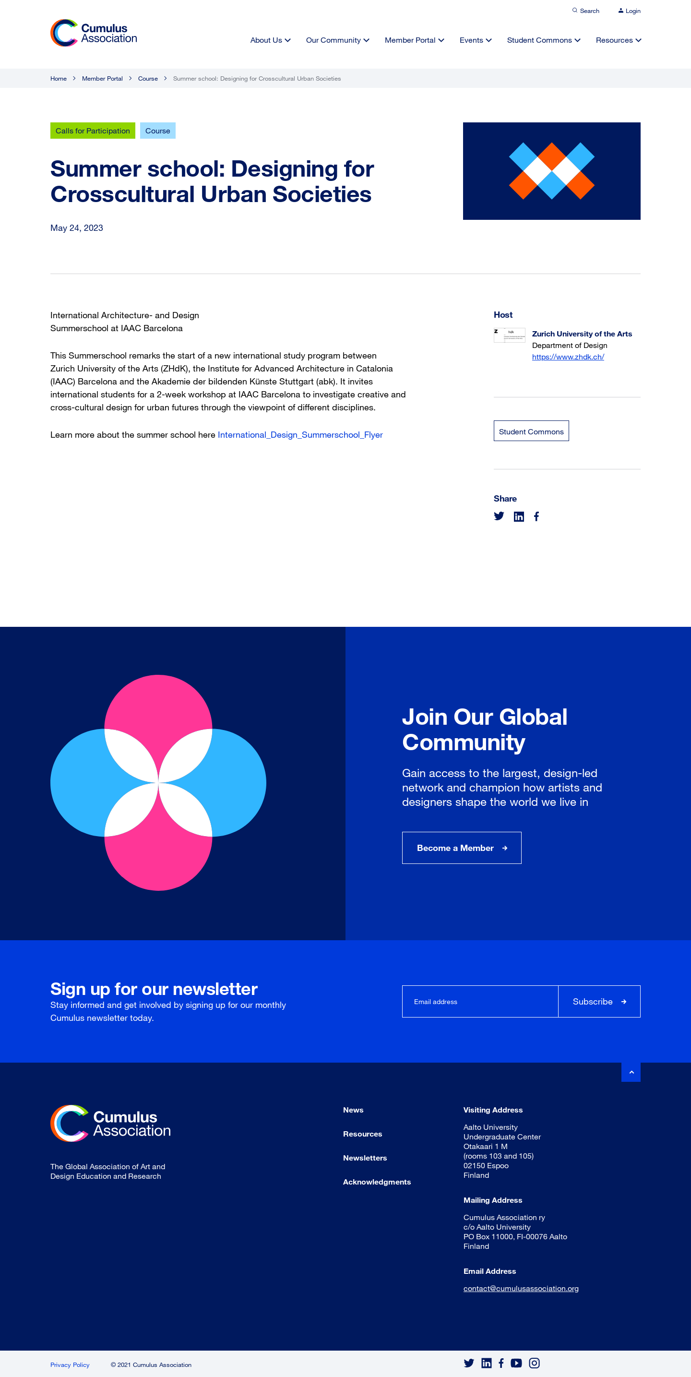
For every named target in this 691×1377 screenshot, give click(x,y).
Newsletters (365, 1157)
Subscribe (593, 1001)
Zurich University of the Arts (582, 333)
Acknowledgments (377, 1181)
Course (148, 78)
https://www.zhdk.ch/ (568, 356)
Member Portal (410, 39)
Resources (614, 39)
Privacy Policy (70, 1364)
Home (58, 78)
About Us (266, 39)
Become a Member (455, 847)
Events (471, 39)
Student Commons (539, 39)
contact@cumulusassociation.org (521, 1288)
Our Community (333, 39)
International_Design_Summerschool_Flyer (300, 434)
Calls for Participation (93, 130)
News (353, 1109)
